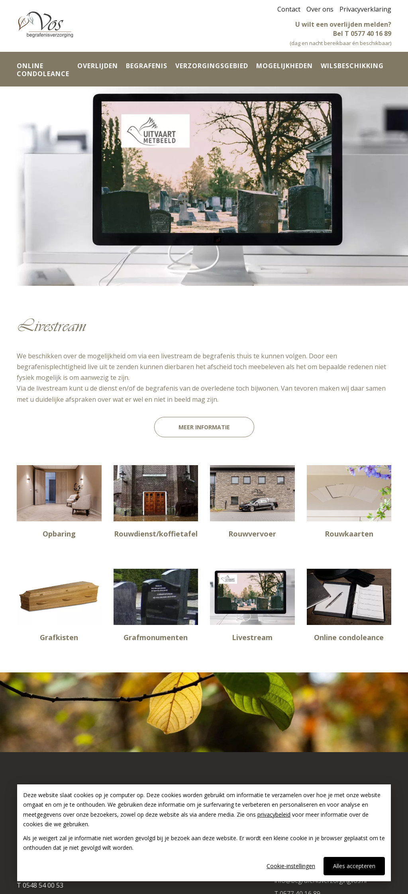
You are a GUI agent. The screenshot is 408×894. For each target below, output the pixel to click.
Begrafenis (146, 65)
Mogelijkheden (284, 65)
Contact (288, 9)
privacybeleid (273, 814)
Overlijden (97, 65)
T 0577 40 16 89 (368, 33)
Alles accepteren (354, 866)
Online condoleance (43, 69)
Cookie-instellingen (291, 866)
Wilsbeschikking (352, 65)
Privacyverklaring (365, 9)
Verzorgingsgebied (211, 65)
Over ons (319, 9)
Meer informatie (204, 427)
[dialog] (204, 832)
